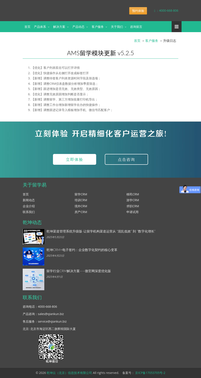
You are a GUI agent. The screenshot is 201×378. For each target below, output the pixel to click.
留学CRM (81, 194)
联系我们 (29, 212)
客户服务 (98, 26)
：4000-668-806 (163, 10)
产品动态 (78, 26)
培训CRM (81, 200)
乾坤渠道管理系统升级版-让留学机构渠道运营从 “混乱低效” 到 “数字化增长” (100, 231)
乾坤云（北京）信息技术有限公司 (69, 373)
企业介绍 (29, 206)
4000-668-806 (47, 306)
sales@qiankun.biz (51, 314)
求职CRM (132, 206)
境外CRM (81, 206)
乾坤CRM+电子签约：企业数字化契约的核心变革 (81, 250)
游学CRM (132, 200)
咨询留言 (136, 26)
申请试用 (132, 212)
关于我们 (117, 26)
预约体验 (138, 11)
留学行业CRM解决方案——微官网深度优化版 (78, 271)
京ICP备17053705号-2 (150, 373)
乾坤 (57, 7)
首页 (27, 26)
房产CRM (81, 212)
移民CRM (132, 194)
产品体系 (40, 26)
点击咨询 (126, 159)
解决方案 (59, 26)
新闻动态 (29, 200)
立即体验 (74, 159)
